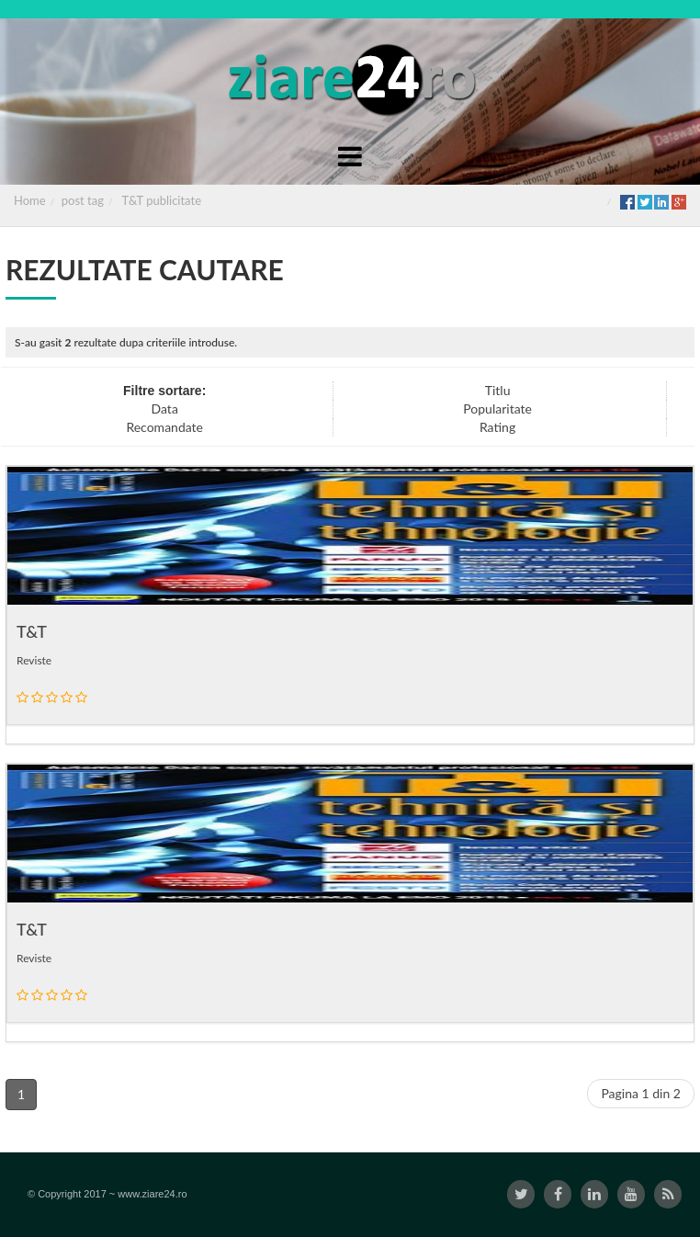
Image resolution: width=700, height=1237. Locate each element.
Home (30, 200)
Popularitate (497, 408)
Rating (497, 427)
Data (165, 408)
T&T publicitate (161, 200)
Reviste (34, 660)
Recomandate (164, 427)
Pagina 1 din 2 (641, 1093)
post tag (83, 200)
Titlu (498, 390)
